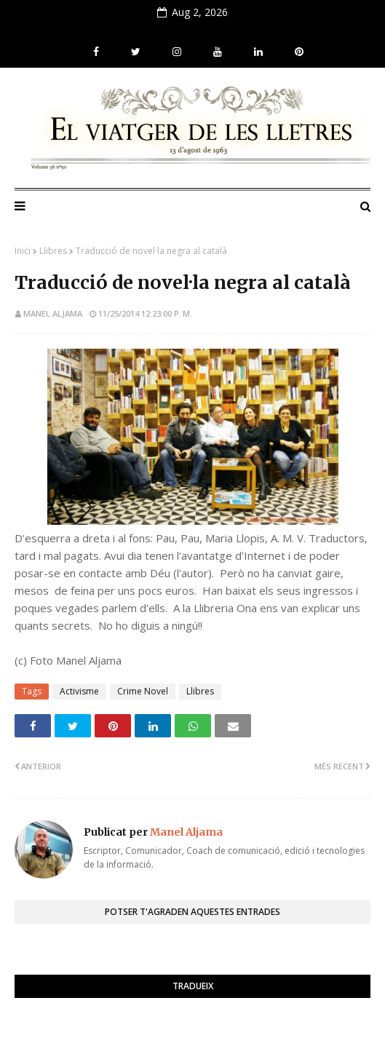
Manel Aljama (52, 313)
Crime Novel (142, 691)
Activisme (79, 691)
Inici (23, 251)
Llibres (53, 251)
